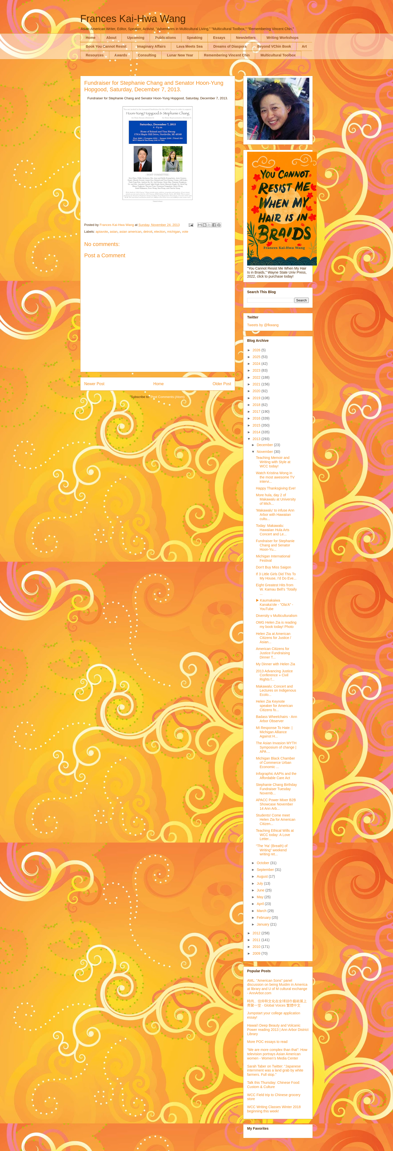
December (265, 445)
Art (304, 46)
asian (114, 231)
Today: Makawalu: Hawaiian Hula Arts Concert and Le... (272, 530)
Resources (95, 55)
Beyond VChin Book (274, 46)
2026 (257, 350)
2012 (257, 933)
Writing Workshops (282, 38)
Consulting (147, 55)
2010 (257, 947)
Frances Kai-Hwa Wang (133, 18)
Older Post (222, 384)
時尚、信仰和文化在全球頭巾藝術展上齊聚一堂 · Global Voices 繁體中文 (277, 1003)
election (159, 231)
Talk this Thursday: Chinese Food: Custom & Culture (273, 1085)
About (111, 38)
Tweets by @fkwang (263, 325)
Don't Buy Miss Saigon (273, 567)
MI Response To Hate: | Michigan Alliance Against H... (274, 732)
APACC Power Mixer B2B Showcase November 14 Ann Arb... (276, 804)
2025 (257, 357)
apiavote (102, 231)
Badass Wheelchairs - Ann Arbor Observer (276, 719)
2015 (257, 425)
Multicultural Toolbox (278, 55)
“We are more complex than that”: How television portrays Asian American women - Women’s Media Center (277, 1054)
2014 (257, 432)
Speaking (194, 38)
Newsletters (246, 38)
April (261, 904)
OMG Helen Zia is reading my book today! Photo (276, 624)
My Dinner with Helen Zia (275, 664)
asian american (130, 231)
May (260, 897)
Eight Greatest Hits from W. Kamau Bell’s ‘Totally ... (276, 589)
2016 (257, 418)
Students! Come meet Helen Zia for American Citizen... (275, 819)
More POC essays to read (267, 1042)
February (264, 918)
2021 (257, 384)
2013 (257, 439)
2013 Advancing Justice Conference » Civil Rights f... (274, 675)
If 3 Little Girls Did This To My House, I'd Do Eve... (276, 576)
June (261, 890)
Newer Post (94, 384)
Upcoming (135, 38)
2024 (257, 364)
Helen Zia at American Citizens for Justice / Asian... (273, 638)
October (263, 863)
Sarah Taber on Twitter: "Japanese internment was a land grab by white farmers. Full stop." (275, 1070)
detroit (147, 231)
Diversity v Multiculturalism (276, 616)
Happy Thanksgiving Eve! (276, 488)
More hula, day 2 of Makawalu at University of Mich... (276, 499)
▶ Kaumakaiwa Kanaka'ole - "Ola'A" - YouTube (274, 604)
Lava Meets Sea (189, 46)
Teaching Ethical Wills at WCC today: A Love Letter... (275, 835)
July (260, 883)
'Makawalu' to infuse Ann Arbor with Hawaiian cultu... (275, 514)
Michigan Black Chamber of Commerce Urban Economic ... (275, 762)
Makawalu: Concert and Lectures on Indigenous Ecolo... (276, 690)
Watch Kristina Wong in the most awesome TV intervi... (275, 477)
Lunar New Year (180, 55)
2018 (257, 405)
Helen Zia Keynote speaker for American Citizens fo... (274, 705)
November (265, 452)
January (263, 924)
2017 (257, 411)
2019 (257, 398)
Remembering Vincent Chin (227, 55)
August (262, 876)
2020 (257, 391)
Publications (165, 38)
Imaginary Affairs (151, 46)
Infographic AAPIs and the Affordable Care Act (276, 776)
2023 (257, 370)
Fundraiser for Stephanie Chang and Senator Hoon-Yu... (275, 545)
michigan (173, 231)
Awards (121, 55)
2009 (257, 953)
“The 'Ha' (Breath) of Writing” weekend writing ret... (271, 850)
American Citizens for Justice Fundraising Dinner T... (273, 653)
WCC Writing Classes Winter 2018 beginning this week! (274, 1109)
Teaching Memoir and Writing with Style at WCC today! (273, 462)
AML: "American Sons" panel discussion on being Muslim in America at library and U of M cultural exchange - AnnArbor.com (277, 986)
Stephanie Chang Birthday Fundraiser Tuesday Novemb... (276, 789)
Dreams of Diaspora (229, 46)
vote (185, 231)
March (262, 911)
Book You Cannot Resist (106, 46)
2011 (257, 940)
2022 (257, 377)
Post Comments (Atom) (167, 397)
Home (90, 38)
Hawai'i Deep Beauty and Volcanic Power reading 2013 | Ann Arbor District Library (278, 1029)
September (266, 870)
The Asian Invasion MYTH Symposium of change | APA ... (276, 747)
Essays (219, 38)
